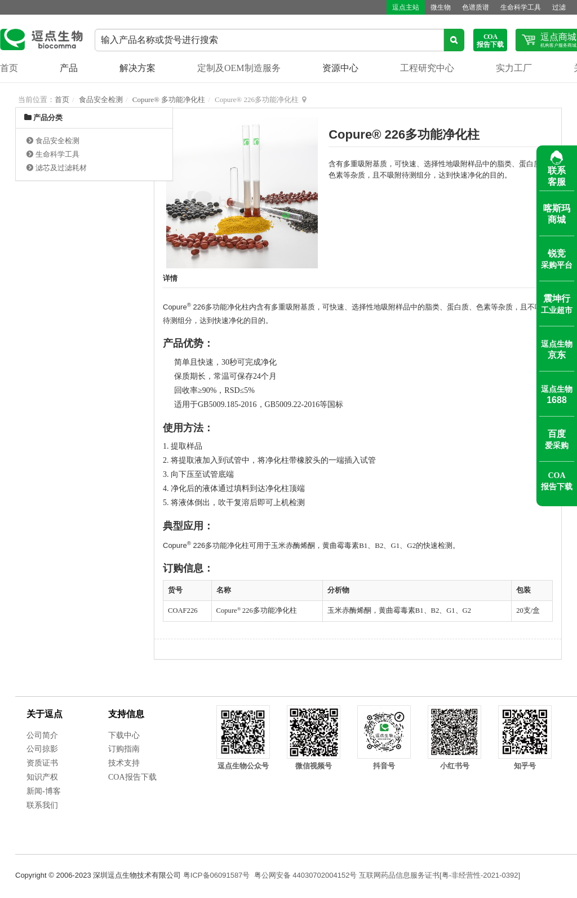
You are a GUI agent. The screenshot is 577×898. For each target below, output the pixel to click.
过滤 (559, 7)
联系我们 (42, 805)
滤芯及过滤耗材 (61, 167)
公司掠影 (42, 749)
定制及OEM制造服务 (239, 68)
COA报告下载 (132, 777)
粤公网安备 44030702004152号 (305, 875)
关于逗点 (44, 714)
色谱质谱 (475, 7)
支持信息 (126, 714)
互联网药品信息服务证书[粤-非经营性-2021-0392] (439, 875)
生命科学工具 (520, 7)
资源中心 (340, 68)
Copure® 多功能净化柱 (168, 99)
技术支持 (124, 763)
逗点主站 (405, 7)
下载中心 (124, 735)
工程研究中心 (427, 68)
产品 (69, 68)
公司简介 (42, 735)
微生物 (440, 7)
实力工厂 (514, 68)
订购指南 (124, 749)
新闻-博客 (43, 791)
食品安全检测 (101, 99)
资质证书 (42, 763)
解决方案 (137, 68)
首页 (9, 68)
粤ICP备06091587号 (216, 875)
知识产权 (42, 777)
